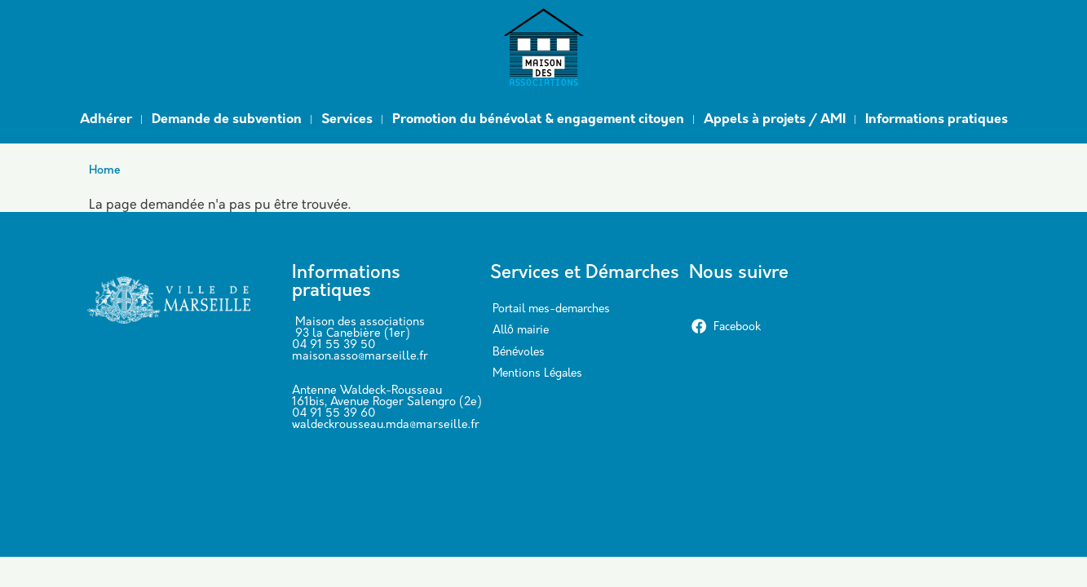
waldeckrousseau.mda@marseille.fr (385, 425)
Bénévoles (519, 352)
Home (105, 171)
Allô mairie (521, 330)
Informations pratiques (936, 119)
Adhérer (106, 119)
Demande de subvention (227, 119)
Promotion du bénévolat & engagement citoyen (538, 119)
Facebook (726, 327)
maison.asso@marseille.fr (360, 357)
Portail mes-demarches (551, 309)
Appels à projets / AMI (775, 119)
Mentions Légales (537, 374)
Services (347, 119)
